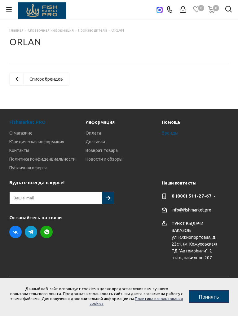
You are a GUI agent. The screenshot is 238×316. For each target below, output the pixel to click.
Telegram (31, 232)
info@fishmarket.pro (191, 209)
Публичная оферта (28, 167)
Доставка (95, 141)
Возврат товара (102, 150)
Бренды (170, 133)
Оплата (93, 133)
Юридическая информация (36, 141)
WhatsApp (46, 232)
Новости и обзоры (104, 159)
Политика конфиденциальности (42, 159)
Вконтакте (15, 232)
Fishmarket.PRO (27, 122)
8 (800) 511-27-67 (192, 195)
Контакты (19, 150)
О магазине (21, 133)
